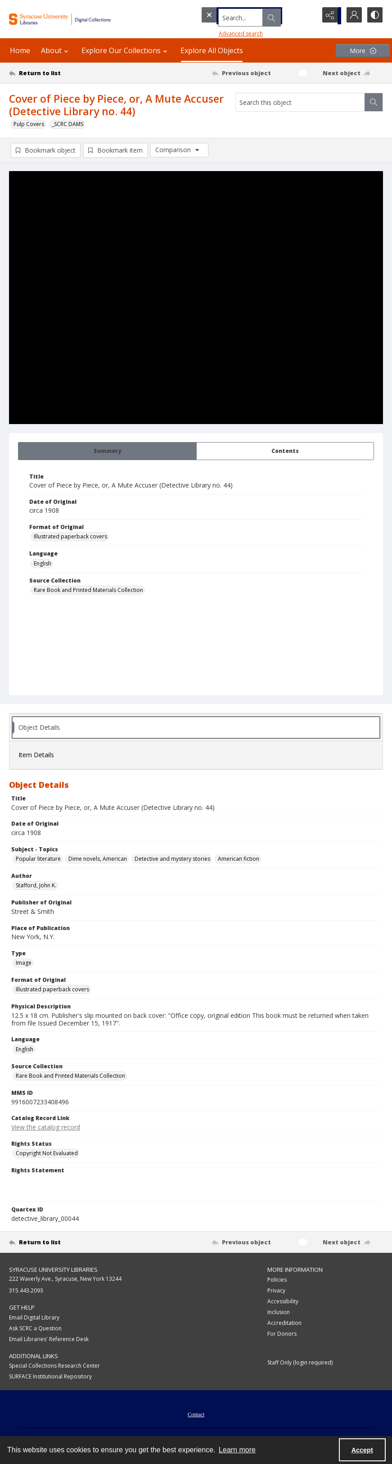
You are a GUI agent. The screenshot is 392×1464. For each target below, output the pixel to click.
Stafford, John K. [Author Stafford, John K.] (36, 886)
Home (20, 50)
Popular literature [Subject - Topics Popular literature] (38, 859)
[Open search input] (306, 15)
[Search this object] (300, 102)
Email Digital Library (34, 1318)
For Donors (282, 1334)
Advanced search (224, 32)
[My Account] (351, 15)
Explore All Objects (211, 50)
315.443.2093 (26, 1291)
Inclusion (278, 1313)
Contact (196, 1415)
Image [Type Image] (24, 963)
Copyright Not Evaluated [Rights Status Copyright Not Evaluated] (47, 1154)
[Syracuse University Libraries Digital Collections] (72, 19)
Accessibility (282, 1302)
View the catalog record (45, 1128)
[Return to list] (58, 73)
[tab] (107, 452)
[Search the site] (241, 15)
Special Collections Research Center (54, 1366)
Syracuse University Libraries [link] (53, 1270)
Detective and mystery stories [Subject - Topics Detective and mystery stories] (172, 859)
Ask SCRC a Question (35, 1329)
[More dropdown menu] (363, 50)
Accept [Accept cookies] (362, 1450)
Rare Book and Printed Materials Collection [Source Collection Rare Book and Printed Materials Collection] (88, 591)
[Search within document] (374, 102)
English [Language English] (42, 564)
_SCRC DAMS (67, 124)
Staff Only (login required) (300, 1363)
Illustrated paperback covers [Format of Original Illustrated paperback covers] (70, 537)
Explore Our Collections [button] (125, 50)
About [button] (56, 50)
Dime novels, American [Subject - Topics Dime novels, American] (97, 859)
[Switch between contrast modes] (374, 15)
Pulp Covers (29, 124)
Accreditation (284, 1324)
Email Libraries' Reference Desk (49, 1340)
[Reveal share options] (329, 15)
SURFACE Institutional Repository (50, 1377)
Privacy (276, 1291)
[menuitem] (196, 1414)
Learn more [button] (237, 1450)
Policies (277, 1280)
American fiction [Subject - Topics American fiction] (238, 859)
